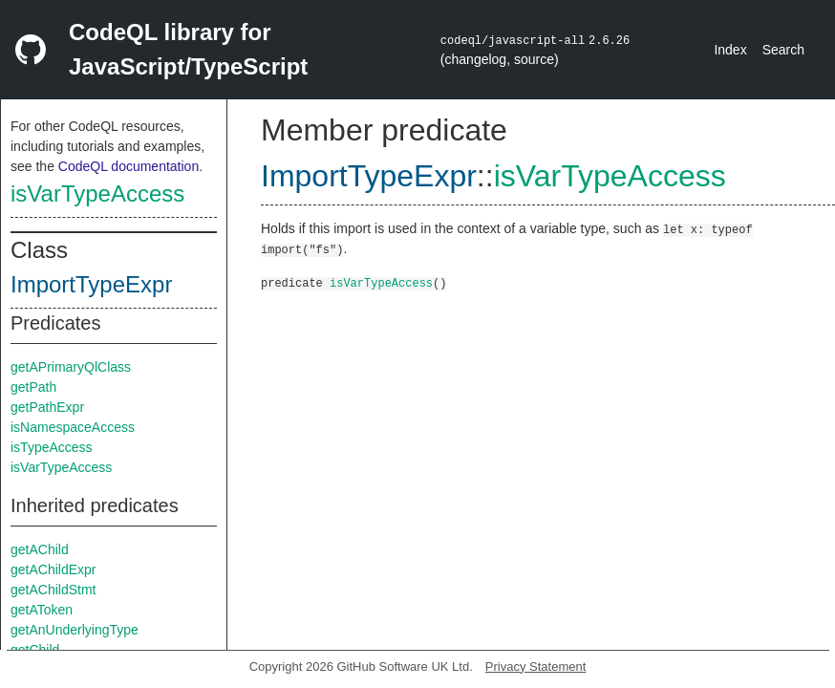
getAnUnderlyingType (75, 629)
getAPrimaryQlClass (71, 367)
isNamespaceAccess (73, 427)
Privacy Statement (536, 666)
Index (730, 49)
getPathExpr (47, 407)
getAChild (40, 549)
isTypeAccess (52, 447)
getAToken (42, 609)
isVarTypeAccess (97, 193)
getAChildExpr (53, 569)
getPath (33, 387)
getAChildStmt (53, 589)
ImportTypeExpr (91, 284)
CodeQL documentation (128, 166)
